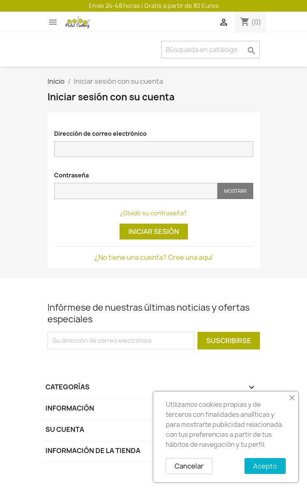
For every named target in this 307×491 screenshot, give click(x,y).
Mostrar (235, 191)
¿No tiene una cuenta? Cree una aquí (153, 257)
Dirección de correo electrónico (100, 133)
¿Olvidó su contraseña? (153, 213)
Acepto (265, 466)
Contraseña (71, 175)
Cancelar (189, 466)
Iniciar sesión (153, 231)
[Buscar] (210, 49)
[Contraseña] (135, 191)
